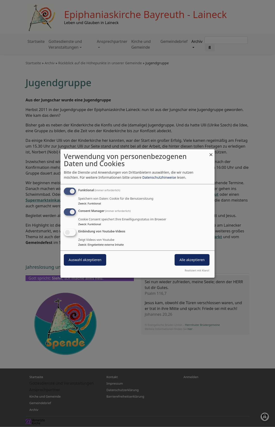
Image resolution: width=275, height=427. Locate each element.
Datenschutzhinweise (159, 177)
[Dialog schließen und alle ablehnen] (211, 152)
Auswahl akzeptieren (85, 260)
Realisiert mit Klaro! (197, 270)
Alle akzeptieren (192, 260)
